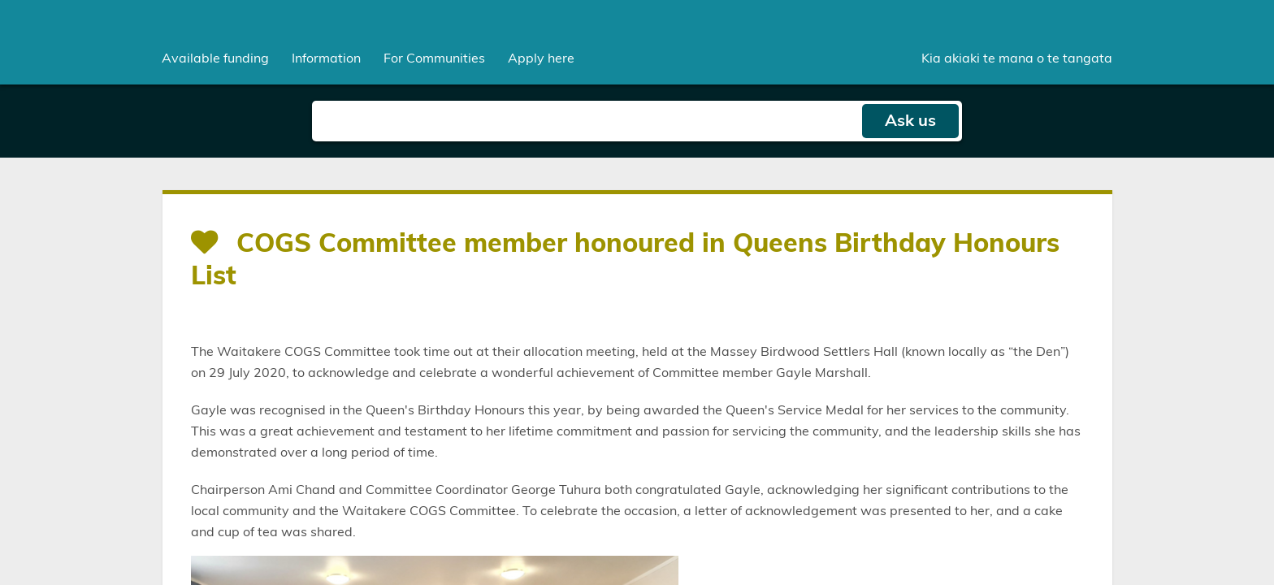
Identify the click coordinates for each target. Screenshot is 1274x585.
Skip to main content (0, 0)
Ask (910, 121)
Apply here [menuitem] (541, 58)
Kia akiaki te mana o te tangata (1016, 58)
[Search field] (586, 121)
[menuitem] (215, 58)
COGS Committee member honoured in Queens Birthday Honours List (625, 260)
